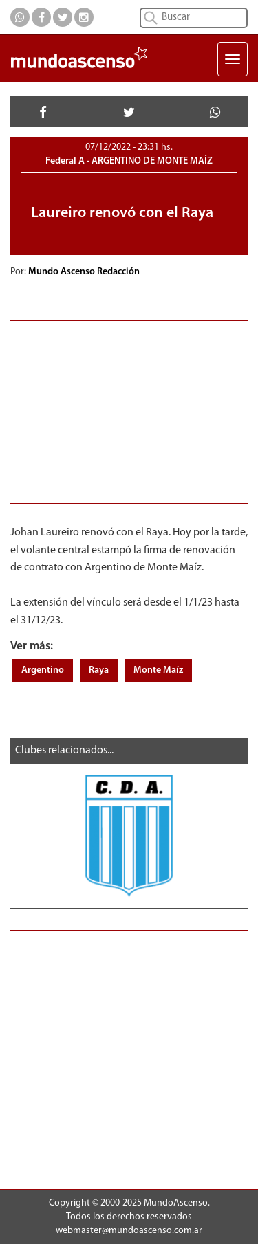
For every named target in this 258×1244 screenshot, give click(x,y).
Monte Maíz (158, 670)
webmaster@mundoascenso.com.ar (129, 1230)
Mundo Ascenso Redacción (85, 272)
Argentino (42, 670)
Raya (99, 670)
